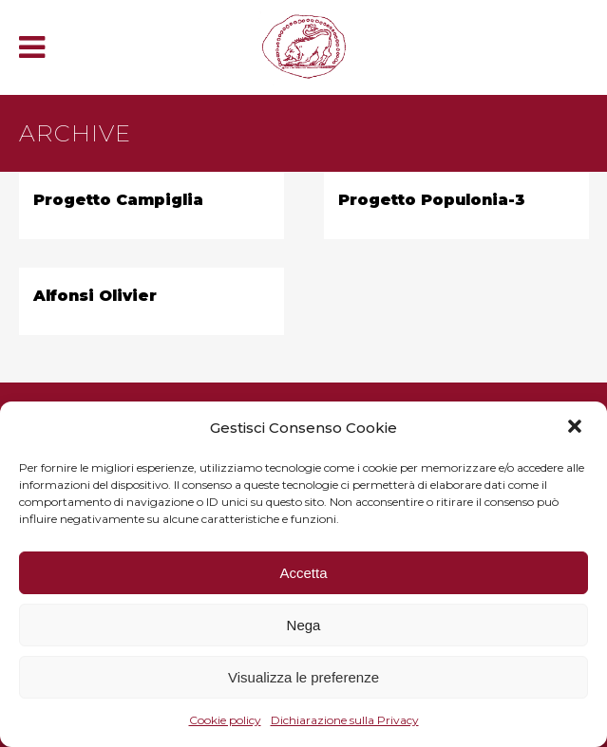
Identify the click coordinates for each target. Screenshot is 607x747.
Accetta (303, 573)
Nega (304, 625)
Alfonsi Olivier (95, 296)
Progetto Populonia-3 (431, 200)
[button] (576, 428)
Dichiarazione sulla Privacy (345, 720)
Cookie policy (225, 720)
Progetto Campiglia (118, 200)
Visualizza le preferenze (303, 677)
